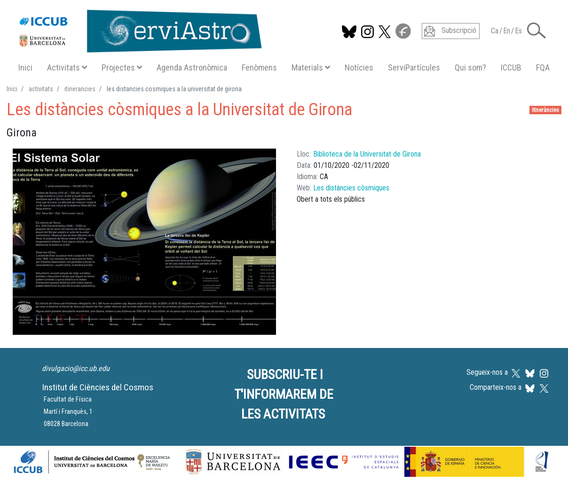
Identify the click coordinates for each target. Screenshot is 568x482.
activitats (41, 89)
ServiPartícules (414, 67)
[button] (536, 29)
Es (518, 30)
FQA (543, 67)
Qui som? (470, 67)
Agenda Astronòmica (192, 67)
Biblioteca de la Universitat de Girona (367, 154)
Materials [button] (311, 67)
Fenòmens (259, 67)
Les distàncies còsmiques (351, 187)
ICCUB (511, 67)
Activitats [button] (67, 67)
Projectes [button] (122, 67)
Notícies (359, 67)
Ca (494, 30)
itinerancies (79, 89)
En (506, 30)
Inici (25, 67)
